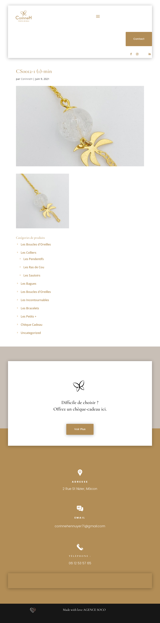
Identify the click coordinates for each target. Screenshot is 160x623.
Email (79, 517)
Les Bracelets (30, 308)
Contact (138, 39)
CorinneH (26, 79)
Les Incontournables (35, 300)
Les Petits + (28, 316)
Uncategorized (31, 333)
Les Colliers (28, 253)
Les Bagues (28, 284)
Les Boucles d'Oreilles (36, 244)
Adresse (80, 481)
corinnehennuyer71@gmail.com (80, 526)
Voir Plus (80, 429)
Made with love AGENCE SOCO (84, 610)
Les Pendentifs (33, 259)
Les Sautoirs (31, 275)
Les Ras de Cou (33, 267)
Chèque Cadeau (31, 325)
